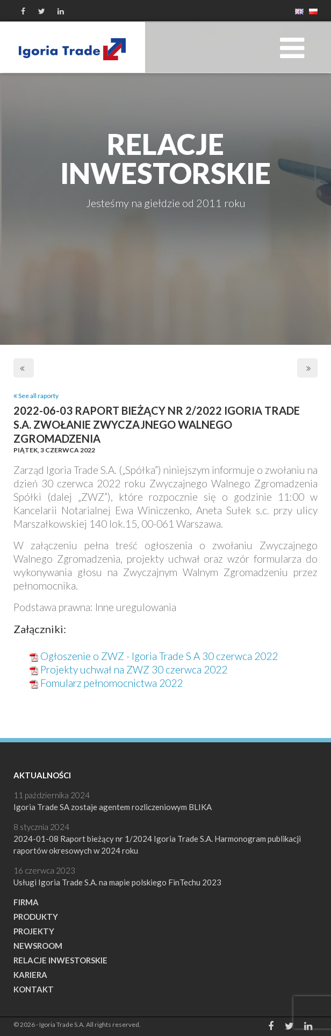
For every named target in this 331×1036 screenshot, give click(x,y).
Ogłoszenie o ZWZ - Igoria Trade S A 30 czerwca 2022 (159, 656)
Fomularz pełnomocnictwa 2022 (111, 683)
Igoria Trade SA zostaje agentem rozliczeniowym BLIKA (112, 807)
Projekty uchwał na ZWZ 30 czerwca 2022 (133, 669)
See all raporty (36, 396)
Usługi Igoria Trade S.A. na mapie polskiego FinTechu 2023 (117, 882)
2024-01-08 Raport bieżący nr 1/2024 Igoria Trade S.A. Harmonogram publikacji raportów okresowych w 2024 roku (157, 844)
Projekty (33, 931)
